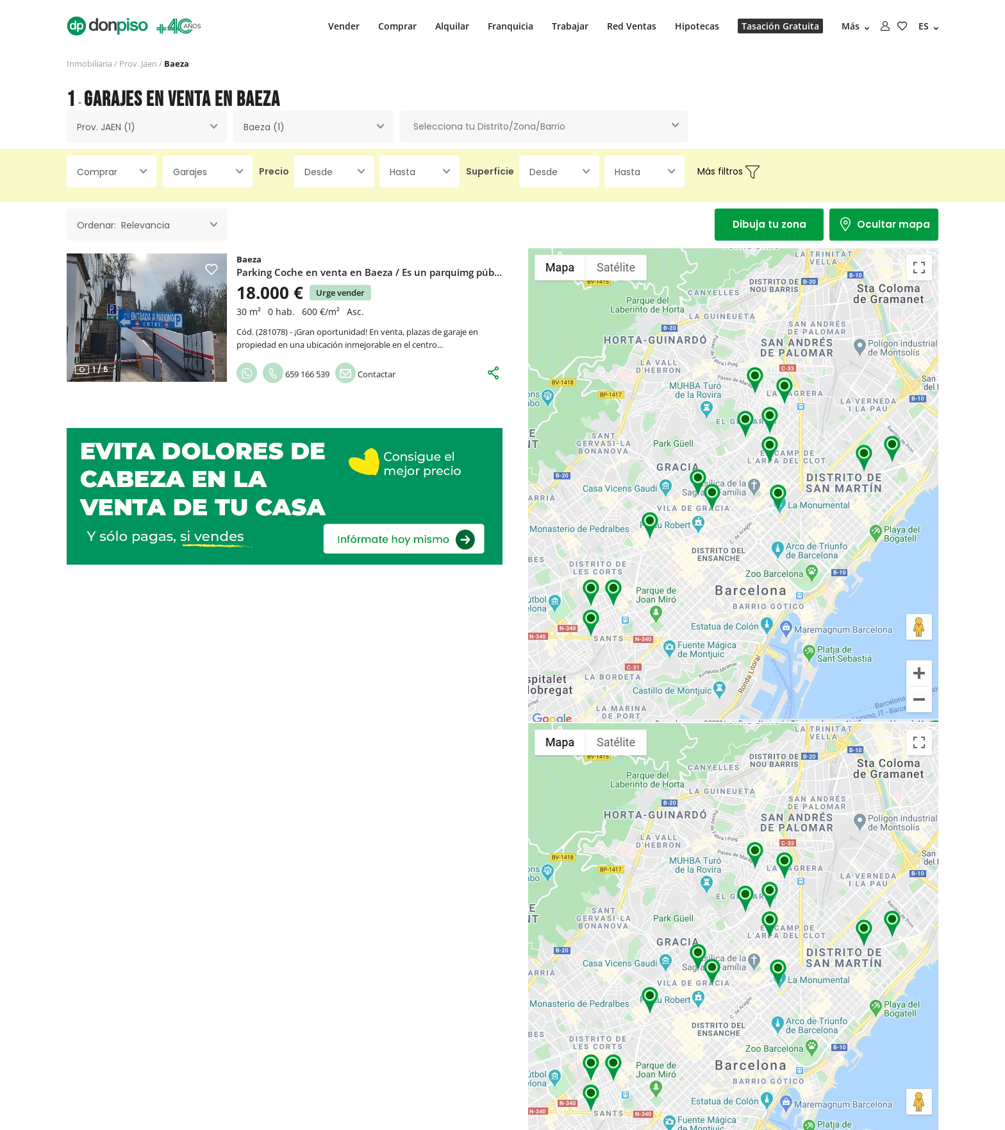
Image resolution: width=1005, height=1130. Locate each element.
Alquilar (452, 26)
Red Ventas (631, 26)
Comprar (397, 26)
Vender (344, 26)
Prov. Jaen (138, 63)
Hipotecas (697, 26)
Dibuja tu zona (769, 224)
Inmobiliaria (89, 63)
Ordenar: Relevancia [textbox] (123, 225)
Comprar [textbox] (97, 172)
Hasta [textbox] (402, 172)
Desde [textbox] (318, 172)
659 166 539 (296, 374)
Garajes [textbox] (190, 172)
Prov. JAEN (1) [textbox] (106, 127)
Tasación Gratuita (780, 26)
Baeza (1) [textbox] (264, 127)
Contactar (365, 374)
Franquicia (510, 26)
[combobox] (147, 126)
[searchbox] (544, 127)
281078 (271, 332)
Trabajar (570, 26)
